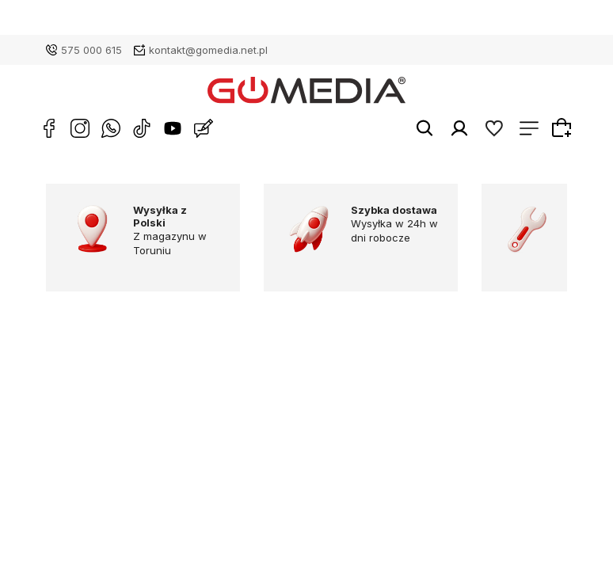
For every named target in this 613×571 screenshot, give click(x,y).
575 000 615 (91, 50)
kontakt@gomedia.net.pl (208, 50)
